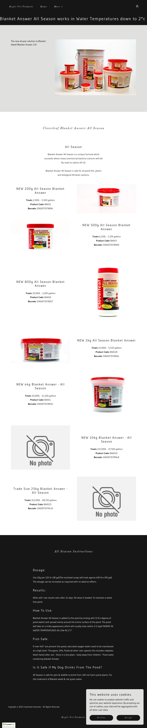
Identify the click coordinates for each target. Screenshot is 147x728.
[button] (57, 6)
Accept (128, 718)
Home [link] (43, 7)
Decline (101, 718)
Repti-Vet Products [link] (21, 7)
